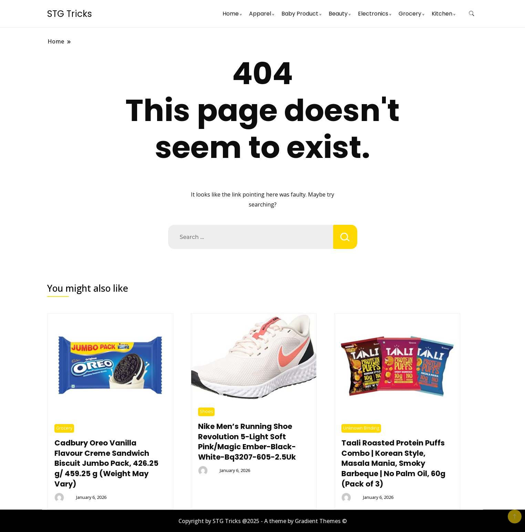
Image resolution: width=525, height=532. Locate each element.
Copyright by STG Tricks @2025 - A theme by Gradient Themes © (262, 521)
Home (231, 14)
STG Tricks (69, 14)
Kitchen (442, 14)
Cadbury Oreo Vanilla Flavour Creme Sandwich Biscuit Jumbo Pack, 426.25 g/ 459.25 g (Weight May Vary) (106, 463)
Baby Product (299, 14)
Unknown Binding (361, 428)
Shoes (206, 411)
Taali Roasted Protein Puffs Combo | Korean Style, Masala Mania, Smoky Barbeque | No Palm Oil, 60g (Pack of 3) (393, 463)
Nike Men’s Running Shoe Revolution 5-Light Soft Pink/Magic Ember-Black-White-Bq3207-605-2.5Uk (247, 441)
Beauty (338, 14)
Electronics (373, 14)
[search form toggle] (471, 13)
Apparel (260, 14)
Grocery (410, 14)
